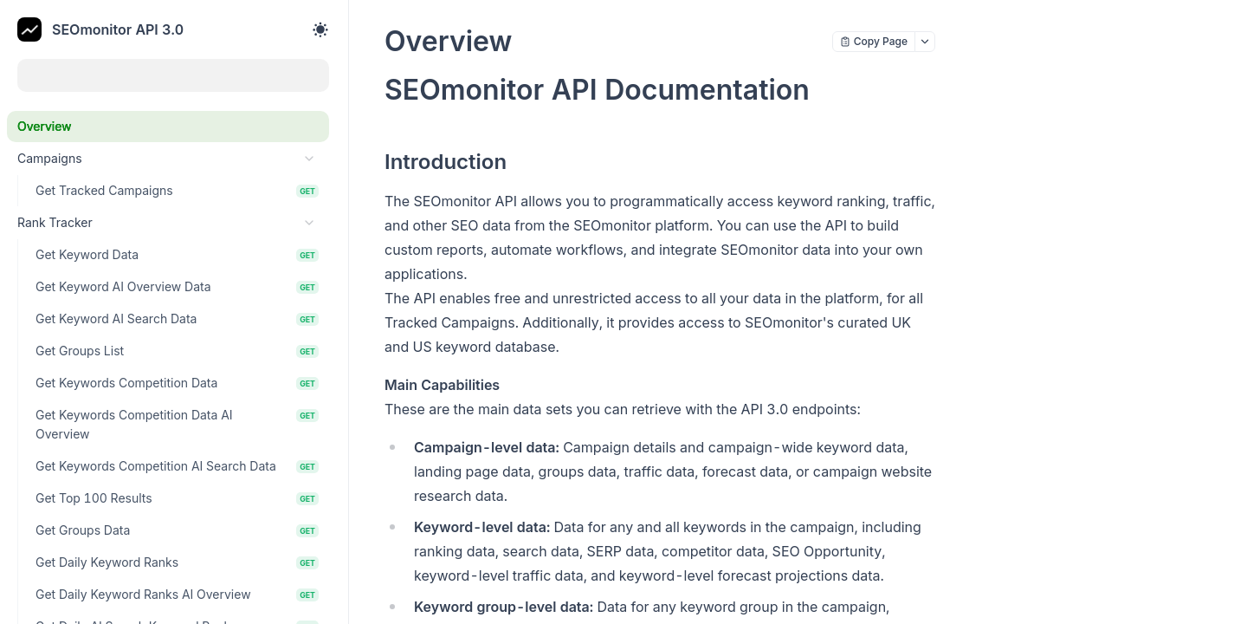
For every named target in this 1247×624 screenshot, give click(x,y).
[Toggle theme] (320, 29)
